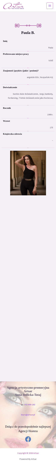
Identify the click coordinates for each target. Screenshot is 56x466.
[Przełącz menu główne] (49, 5)
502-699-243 (29, 404)
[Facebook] (28, 439)
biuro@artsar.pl (28, 414)
